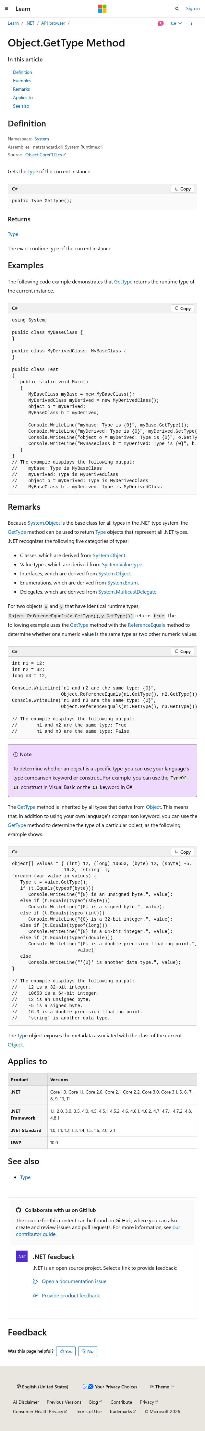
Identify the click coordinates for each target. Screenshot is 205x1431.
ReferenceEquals (146, 624)
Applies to (23, 97)
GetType (123, 281)
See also (21, 106)
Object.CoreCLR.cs (43, 154)
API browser (53, 23)
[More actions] (191, 23)
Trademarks (120, 1411)
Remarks (21, 89)
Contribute (121, 1402)
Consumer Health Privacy (38, 1411)
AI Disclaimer (26, 1402)
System (41, 139)
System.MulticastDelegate (127, 591)
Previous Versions (64, 1402)
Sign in (193, 8)
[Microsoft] (102, 9)
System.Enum (122, 582)
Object (153, 806)
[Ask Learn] (161, 23)
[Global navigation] (6, 9)
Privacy (147, 1402)
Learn (13, 23)
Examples (22, 80)
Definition (22, 72)
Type (33, 171)
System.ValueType (122, 564)
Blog (93, 1402)
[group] (102, 403)
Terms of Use (89, 1411)
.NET (30, 23)
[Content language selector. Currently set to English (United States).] (42, 1387)
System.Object (44, 522)
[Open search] (177, 9)
